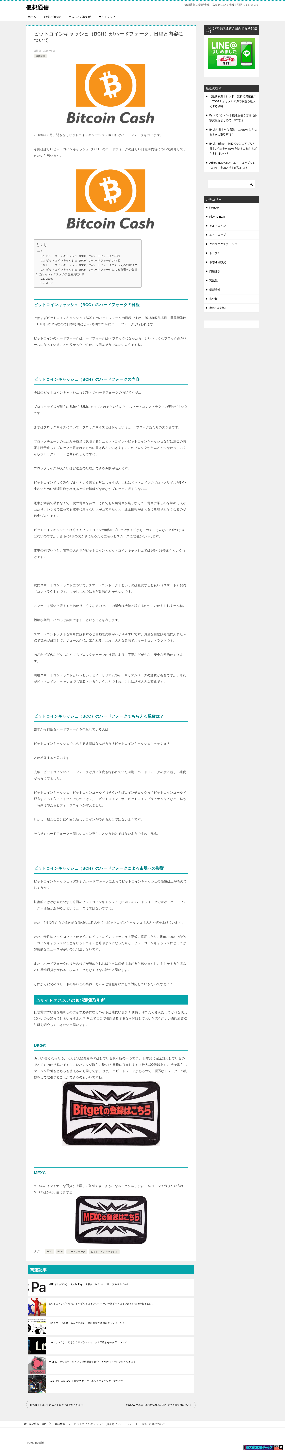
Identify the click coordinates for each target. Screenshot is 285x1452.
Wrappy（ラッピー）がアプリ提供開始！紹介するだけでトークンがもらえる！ (92, 1361)
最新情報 (40, 56)
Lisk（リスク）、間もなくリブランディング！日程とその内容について (88, 1342)
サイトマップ (107, 16)
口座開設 (214, 271)
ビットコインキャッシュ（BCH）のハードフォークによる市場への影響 (91, 269)
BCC (49, 1251)
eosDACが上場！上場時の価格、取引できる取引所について (159, 1404)
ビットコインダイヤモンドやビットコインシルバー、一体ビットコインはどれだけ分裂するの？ (101, 1303)
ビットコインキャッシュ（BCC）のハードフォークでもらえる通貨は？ (91, 265)
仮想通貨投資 (217, 262)
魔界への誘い (217, 307)
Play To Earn (217, 216)
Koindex (214, 207)
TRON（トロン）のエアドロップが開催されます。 (58, 1404)
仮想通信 (38, 6)
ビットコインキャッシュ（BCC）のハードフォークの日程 (83, 256)
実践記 (213, 280)
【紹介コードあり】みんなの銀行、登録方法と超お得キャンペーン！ (87, 1323)
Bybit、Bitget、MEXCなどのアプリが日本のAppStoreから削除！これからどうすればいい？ (233, 148)
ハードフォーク (76, 1251)
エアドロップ (217, 234)
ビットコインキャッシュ (104, 1251)
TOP (37, 1424)
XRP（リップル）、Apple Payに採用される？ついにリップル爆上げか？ (89, 1284)
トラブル (214, 253)
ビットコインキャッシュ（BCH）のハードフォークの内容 (83, 260)
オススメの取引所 (80, 16)
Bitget (49, 278)
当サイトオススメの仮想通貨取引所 (62, 274)
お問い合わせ (52, 16)
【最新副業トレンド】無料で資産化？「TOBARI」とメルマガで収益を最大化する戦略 (232, 101)
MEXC (49, 283)
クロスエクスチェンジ (223, 244)
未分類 (213, 298)
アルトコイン (217, 225)
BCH (60, 1251)
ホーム (32, 16)
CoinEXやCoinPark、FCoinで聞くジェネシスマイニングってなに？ (86, 1381)
